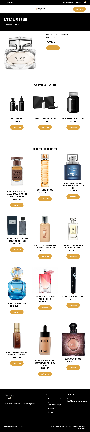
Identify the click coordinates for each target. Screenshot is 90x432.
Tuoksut (9, 24)
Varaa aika (79, 9)
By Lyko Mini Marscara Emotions (73, 296)
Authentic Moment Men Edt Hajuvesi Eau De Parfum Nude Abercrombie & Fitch (17, 193)
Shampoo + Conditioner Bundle (45, 118)
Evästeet (68, 426)
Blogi (51, 412)
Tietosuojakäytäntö (78, 426)
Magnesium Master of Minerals (73, 118)
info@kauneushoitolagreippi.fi (77, 401)
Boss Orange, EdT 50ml (45, 190)
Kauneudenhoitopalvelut (56, 405)
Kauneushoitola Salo (56, 399)
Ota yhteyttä (60, 426)
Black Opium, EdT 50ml (73, 359)
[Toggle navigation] (6, 9)
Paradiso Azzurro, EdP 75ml (17, 303)
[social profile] (17, 2)
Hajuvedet (17, 24)
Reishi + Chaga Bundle (17, 118)
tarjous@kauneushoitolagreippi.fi (72, 2)
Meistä (52, 408)
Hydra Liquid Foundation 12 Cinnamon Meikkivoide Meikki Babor (45, 362)
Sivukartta (81, 429)
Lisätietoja (53, 48)
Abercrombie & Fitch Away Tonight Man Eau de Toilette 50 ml (73, 185)
